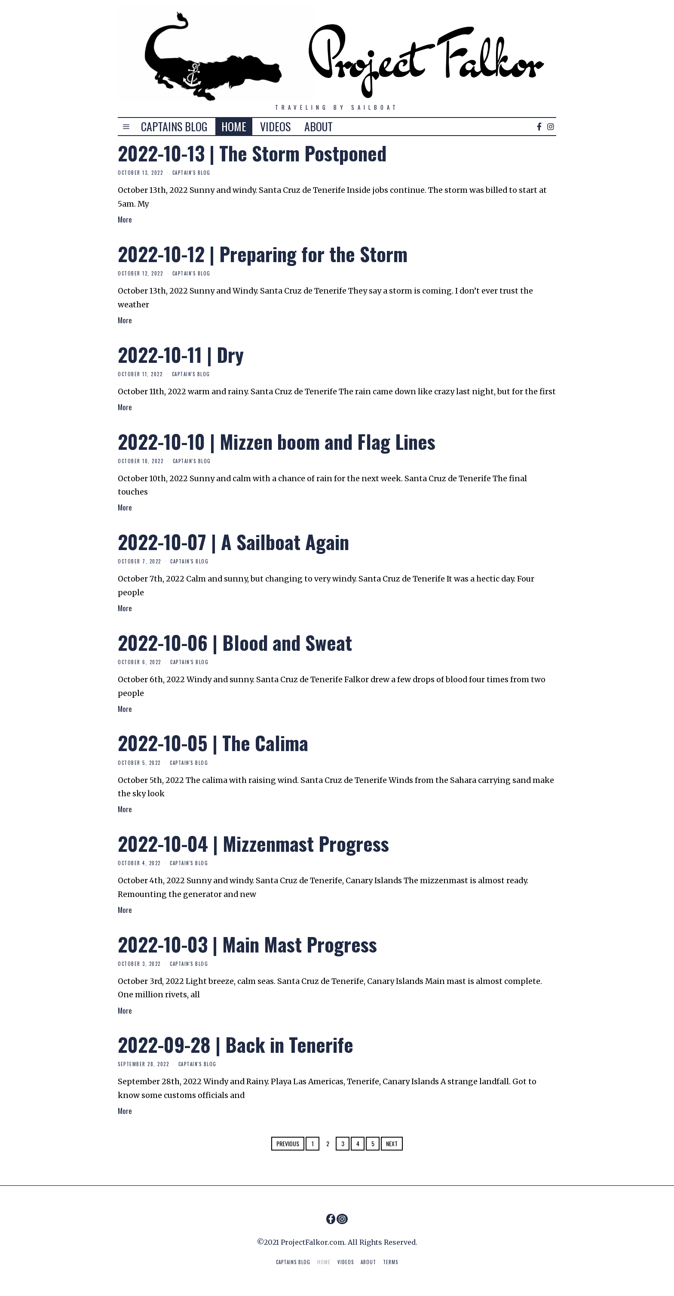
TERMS (390, 1262)
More (125, 219)
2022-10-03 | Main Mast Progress (247, 944)
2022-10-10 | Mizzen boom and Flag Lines (276, 441)
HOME (233, 126)
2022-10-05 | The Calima (213, 742)
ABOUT (318, 126)
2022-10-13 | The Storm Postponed (252, 153)
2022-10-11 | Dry (181, 354)
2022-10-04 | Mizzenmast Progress (253, 843)
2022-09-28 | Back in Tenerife (235, 1044)
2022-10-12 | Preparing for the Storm (262, 253)
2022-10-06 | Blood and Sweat (235, 642)
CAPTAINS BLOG (174, 126)
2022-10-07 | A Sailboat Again (233, 541)
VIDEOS (275, 126)
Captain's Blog (191, 172)
